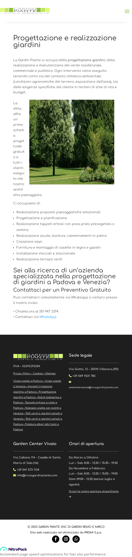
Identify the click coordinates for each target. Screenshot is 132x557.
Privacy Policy (22, 373)
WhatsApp (48, 317)
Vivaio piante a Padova (27, 381)
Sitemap (50, 373)
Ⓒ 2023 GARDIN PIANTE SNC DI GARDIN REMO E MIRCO (66, 526)
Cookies (38, 373)
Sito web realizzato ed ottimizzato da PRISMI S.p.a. (66, 532)
